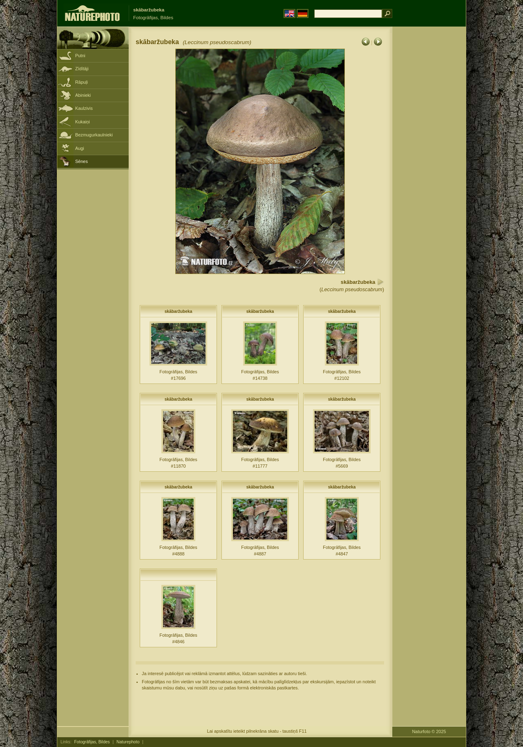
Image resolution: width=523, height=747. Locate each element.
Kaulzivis (84, 108)
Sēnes (81, 161)
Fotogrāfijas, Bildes (92, 742)
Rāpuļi (81, 82)
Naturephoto (127, 742)
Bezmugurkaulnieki (94, 134)
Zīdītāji (82, 68)
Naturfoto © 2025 (429, 731)
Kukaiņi (82, 121)
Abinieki (83, 95)
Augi (79, 148)
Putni (80, 55)
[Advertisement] (429, 157)
